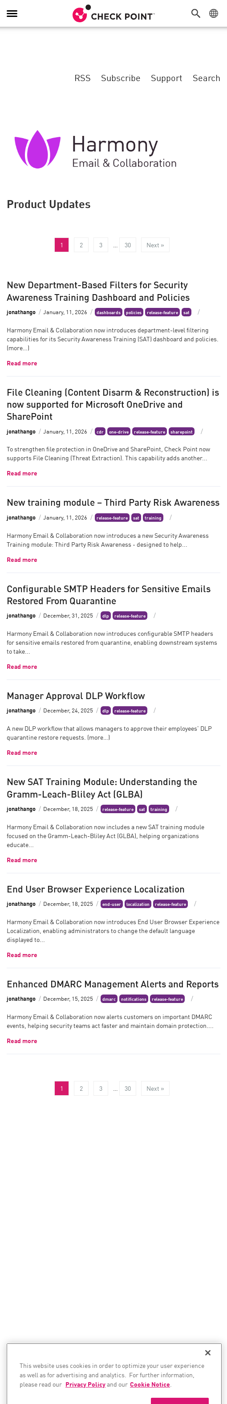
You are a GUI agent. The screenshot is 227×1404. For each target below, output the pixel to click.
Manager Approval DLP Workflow (76, 694)
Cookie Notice (150, 1397)
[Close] (208, 1366)
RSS (82, 77)
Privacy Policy (85, 1397)
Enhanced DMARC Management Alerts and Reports (113, 983)
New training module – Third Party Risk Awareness (113, 501)
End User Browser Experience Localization (96, 888)
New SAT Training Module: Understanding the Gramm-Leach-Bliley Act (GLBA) (102, 786)
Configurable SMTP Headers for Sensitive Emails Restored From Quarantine (109, 593)
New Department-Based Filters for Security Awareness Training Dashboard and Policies (98, 290)
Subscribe (121, 77)
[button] (198, 13)
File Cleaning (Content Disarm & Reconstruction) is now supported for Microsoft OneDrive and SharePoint (113, 403)
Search (206, 77)
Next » (155, 244)
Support (166, 77)
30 (128, 244)
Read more (22, 362)
